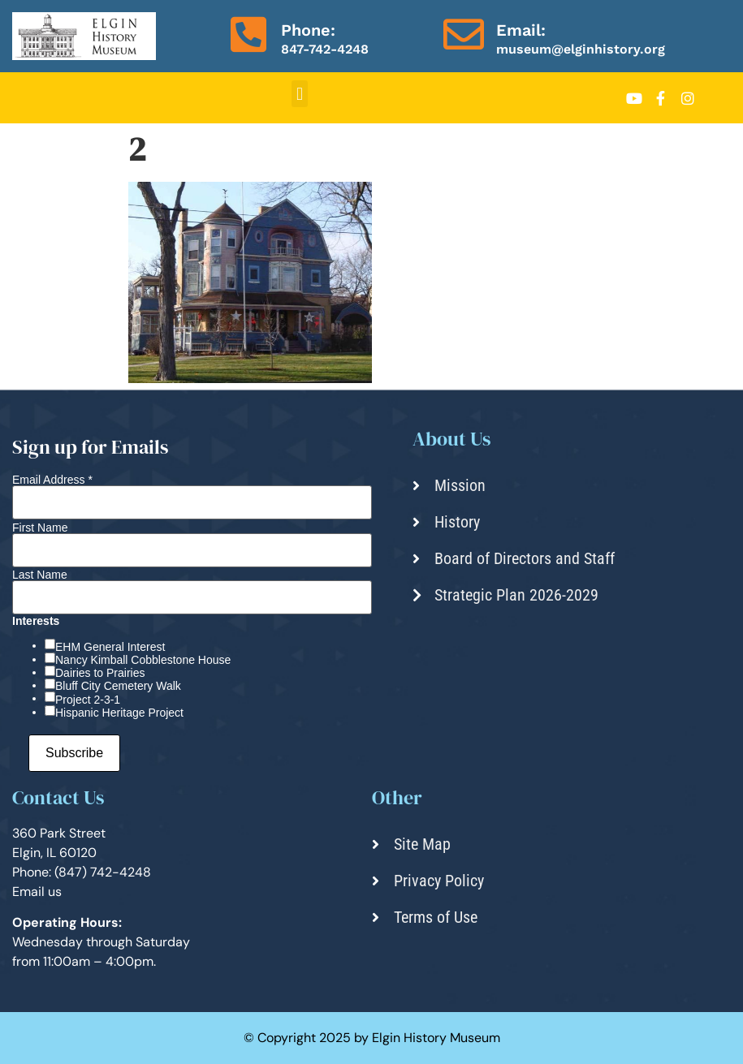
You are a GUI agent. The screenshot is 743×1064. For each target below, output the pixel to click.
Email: (521, 30)
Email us (37, 891)
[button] (299, 93)
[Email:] (463, 34)
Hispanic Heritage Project (119, 712)
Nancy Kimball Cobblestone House (143, 660)
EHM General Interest (110, 647)
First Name (39, 527)
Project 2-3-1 (87, 699)
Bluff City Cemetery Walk (118, 685)
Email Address (52, 479)
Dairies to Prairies (100, 672)
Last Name (39, 574)
